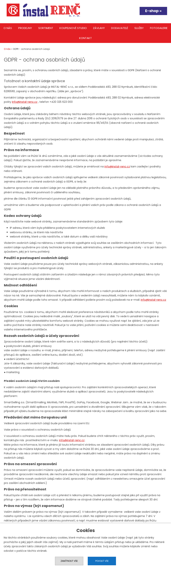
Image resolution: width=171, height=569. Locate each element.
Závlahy (99, 28)
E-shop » (153, 10)
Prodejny (25, 28)
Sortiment (45, 28)
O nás (8, 28)
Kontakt (85, 38)
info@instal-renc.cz (24, 102)
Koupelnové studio (73, 28)
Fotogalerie (158, 28)
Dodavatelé (119, 28)
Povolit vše (102, 560)
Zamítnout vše (69, 560)
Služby (139, 28)
